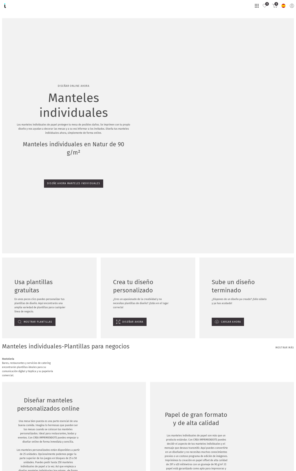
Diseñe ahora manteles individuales (24, 58)
